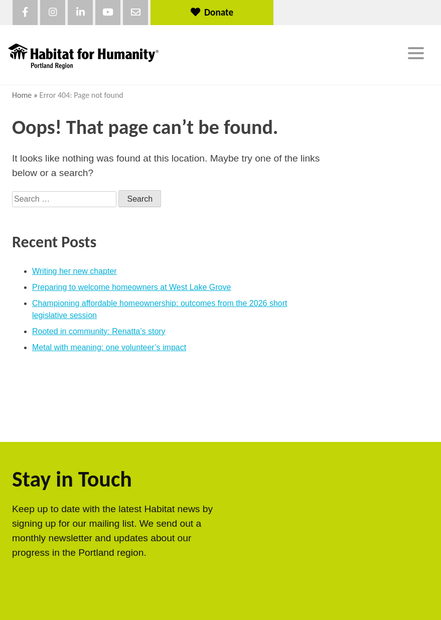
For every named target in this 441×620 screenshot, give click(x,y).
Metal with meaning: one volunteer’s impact (109, 347)
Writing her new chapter (74, 271)
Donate (212, 12)
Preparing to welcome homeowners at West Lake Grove (131, 287)
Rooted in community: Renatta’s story (99, 331)
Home (22, 95)
